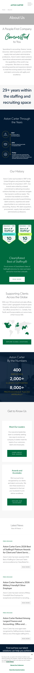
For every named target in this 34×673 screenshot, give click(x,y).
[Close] (32, 654)
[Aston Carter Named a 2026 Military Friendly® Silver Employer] (17, 588)
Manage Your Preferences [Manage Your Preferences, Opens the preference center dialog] (17, 665)
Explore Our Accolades (17, 502)
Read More (17, 279)
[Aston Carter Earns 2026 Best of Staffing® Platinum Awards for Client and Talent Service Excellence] (17, 552)
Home (17, 5)
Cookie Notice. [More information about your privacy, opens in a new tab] (10, 661)
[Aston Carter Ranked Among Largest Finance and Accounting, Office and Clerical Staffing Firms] (17, 624)
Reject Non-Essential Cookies (17, 669)
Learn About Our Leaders (17, 453)
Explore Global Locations (17, 342)
